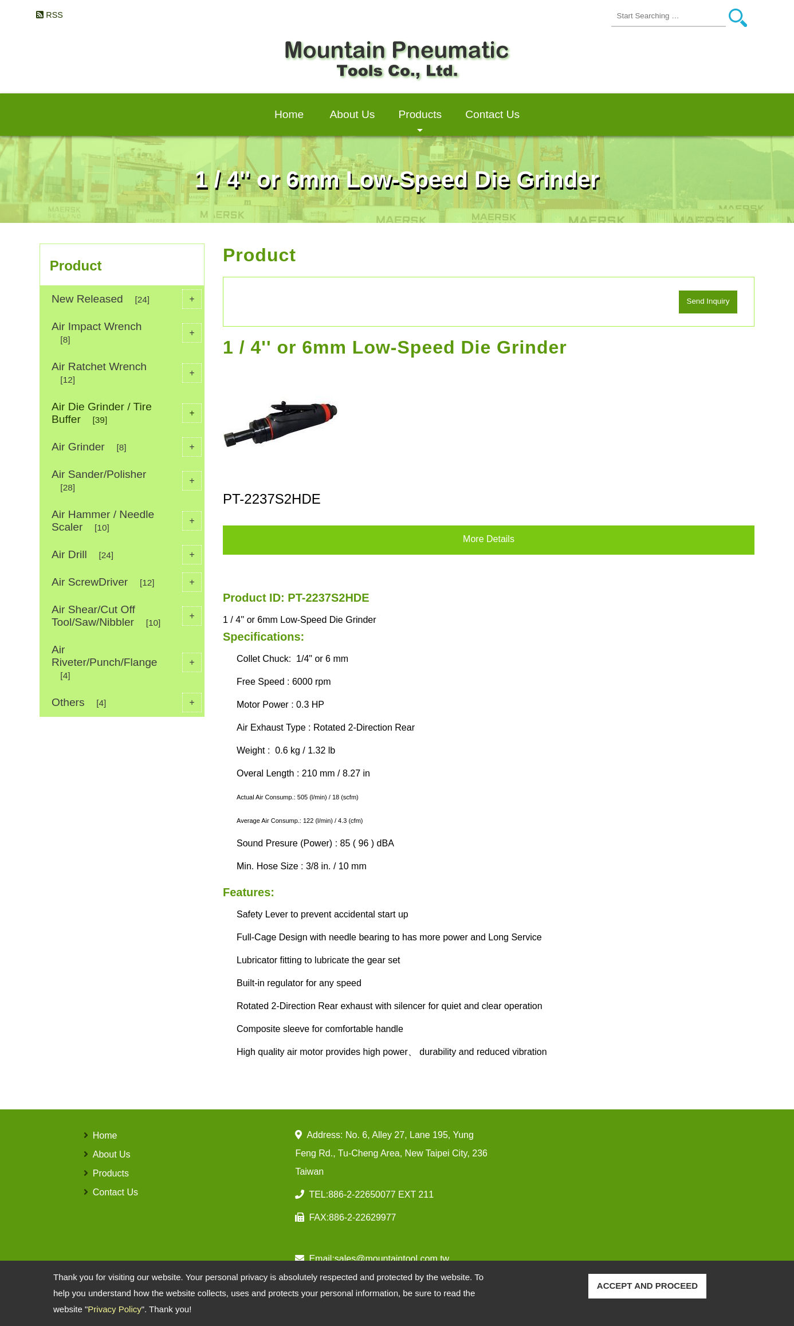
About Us (352, 114)
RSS (54, 14)
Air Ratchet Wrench (127, 372)
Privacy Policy (114, 1309)
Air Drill (127, 554)
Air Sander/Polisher (127, 480)
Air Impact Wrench (127, 332)
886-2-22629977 (362, 1217)
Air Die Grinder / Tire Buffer (127, 413)
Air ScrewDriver (127, 582)
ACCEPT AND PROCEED (647, 1285)
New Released (127, 299)
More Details (488, 539)
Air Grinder (127, 447)
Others (127, 702)
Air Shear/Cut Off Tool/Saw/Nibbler (127, 615)
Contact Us (492, 114)
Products (420, 122)
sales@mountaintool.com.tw (392, 1259)
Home (289, 114)
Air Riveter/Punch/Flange (127, 662)
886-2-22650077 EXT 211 (381, 1194)
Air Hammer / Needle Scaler (127, 520)
